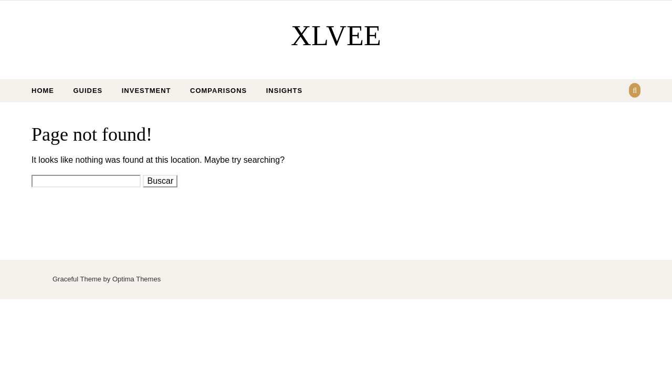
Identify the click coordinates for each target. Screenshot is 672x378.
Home (43, 90)
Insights (284, 90)
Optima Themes (136, 279)
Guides (87, 90)
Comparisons (218, 90)
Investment (146, 90)
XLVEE (336, 35)
